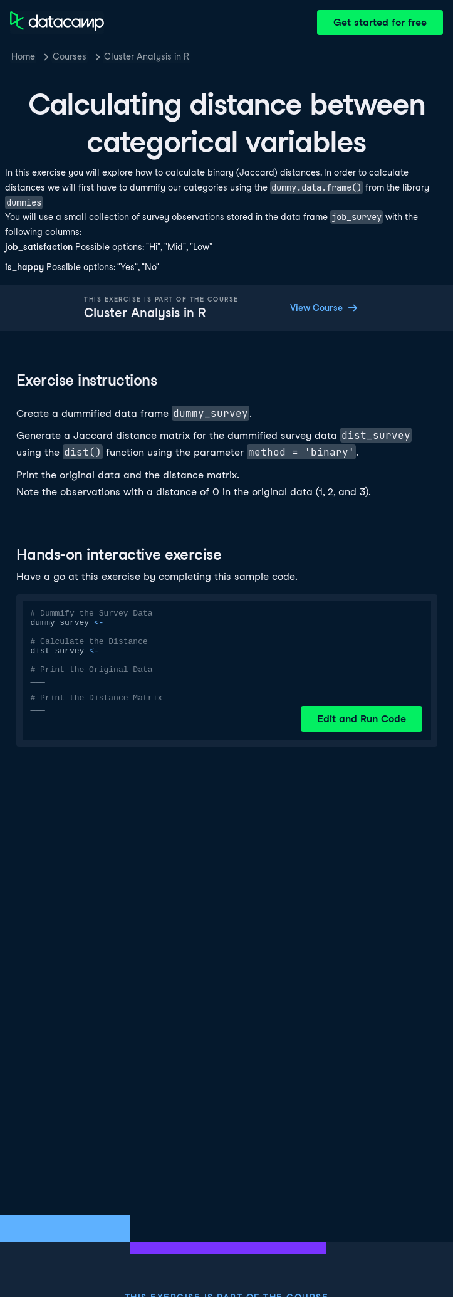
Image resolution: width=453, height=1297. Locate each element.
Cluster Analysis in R (146, 56)
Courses (69, 56)
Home (23, 56)
